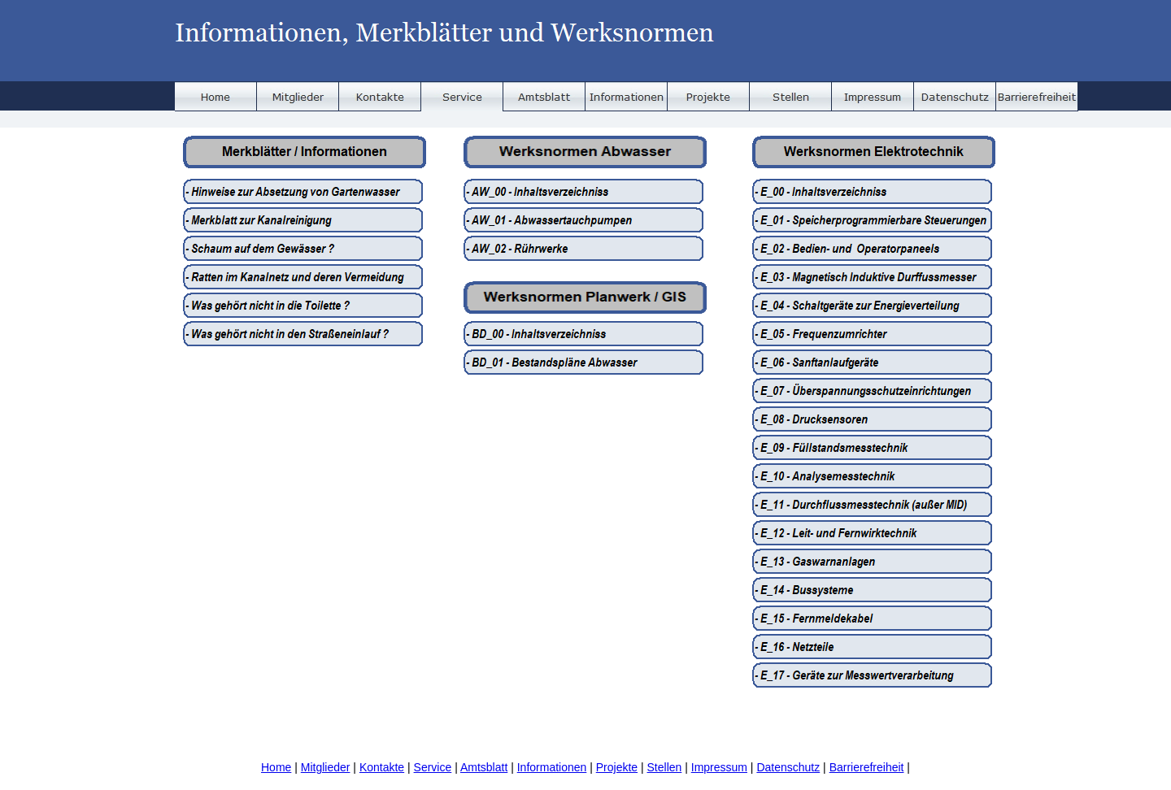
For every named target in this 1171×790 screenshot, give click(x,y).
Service (433, 767)
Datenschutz (788, 767)
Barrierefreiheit (866, 767)
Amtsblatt (483, 767)
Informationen (552, 767)
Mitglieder (325, 767)
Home (276, 767)
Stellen (664, 767)
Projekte (617, 767)
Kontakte (381, 767)
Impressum (719, 767)
